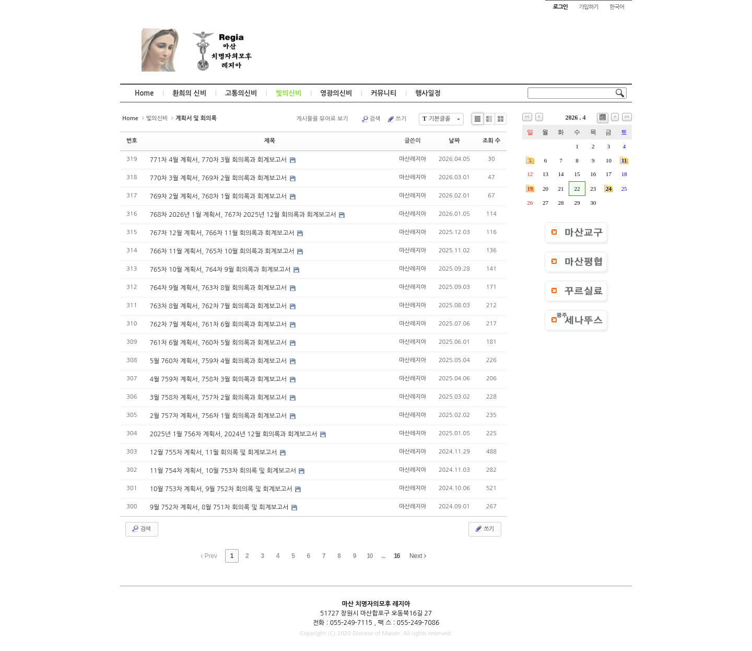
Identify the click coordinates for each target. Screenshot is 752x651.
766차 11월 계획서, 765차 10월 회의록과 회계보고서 (223, 251)
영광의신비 (336, 93)
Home (144, 93)
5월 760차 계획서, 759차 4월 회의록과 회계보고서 (219, 361)
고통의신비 (241, 93)
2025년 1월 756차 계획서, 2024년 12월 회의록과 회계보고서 (234, 434)
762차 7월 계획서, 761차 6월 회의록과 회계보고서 (219, 324)
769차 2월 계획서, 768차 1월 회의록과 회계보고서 (219, 196)
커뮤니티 (383, 93)
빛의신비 (288, 93)
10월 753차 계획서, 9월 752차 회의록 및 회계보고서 (222, 489)
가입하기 (588, 7)
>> (627, 116)
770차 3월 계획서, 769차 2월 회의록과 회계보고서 (219, 178)
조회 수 (491, 141)
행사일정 (428, 93)
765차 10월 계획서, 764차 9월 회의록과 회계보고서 (221, 269)
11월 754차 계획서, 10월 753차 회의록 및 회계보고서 (224, 471)
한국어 (616, 7)
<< (527, 116)
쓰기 (396, 119)
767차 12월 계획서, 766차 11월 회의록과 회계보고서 (223, 233)
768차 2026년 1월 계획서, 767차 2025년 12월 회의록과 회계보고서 (244, 215)
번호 (131, 141)
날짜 (454, 141)
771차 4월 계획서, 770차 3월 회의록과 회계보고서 (219, 160)
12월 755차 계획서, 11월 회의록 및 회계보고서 (214, 452)
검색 (371, 119)
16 (397, 556)
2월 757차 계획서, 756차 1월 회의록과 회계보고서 (219, 416)
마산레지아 (412, 159)
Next (417, 556)
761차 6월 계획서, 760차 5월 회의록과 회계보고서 (219, 343)
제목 (269, 141)
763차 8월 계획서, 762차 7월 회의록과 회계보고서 (219, 306)
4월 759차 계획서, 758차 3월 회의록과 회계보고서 (219, 379)
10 (369, 556)
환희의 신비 (189, 93)
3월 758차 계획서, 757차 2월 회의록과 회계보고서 (219, 397)
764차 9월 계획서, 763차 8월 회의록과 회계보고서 (219, 288)
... (383, 556)
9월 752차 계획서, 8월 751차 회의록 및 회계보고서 (220, 507)
